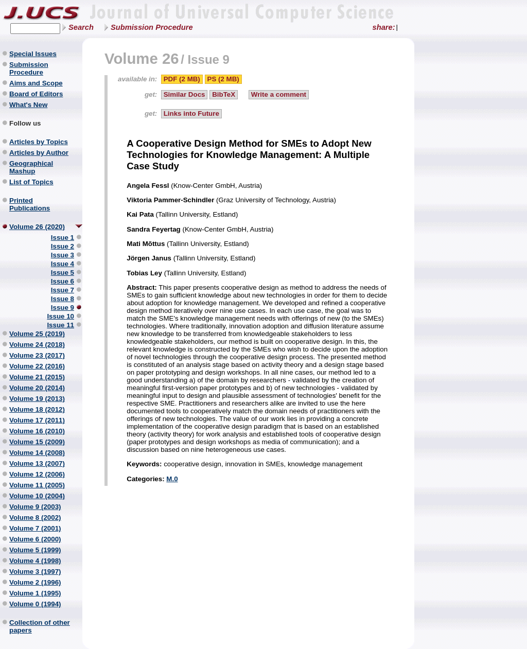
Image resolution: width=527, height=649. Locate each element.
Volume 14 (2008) (37, 453)
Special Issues (33, 54)
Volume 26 (141, 58)
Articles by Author (38, 152)
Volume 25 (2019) (37, 334)
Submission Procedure (152, 27)
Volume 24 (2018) (37, 344)
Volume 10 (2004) (37, 496)
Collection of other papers (39, 626)
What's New (28, 105)
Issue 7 (62, 290)
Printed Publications (29, 204)
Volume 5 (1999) (35, 550)
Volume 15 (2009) (37, 442)
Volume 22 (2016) (37, 366)
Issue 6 (62, 281)
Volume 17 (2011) (37, 420)
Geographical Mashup (31, 167)
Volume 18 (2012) (37, 409)
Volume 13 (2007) (37, 463)
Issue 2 (62, 246)
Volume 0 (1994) (35, 604)
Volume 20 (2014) (37, 388)
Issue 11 (60, 325)
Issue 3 (62, 255)
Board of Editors (36, 94)
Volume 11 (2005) (37, 485)
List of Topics (31, 182)
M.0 (172, 479)
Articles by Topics (38, 142)
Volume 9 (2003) (35, 507)
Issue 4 (62, 264)
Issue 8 (62, 299)
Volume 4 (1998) (35, 561)
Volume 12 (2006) (37, 474)
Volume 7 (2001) (35, 528)
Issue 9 (62, 307)
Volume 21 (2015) (37, 377)
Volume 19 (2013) (37, 398)
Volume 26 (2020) (37, 227)
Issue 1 (62, 237)
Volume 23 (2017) (37, 355)
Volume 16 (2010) (37, 431)
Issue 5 (62, 272)
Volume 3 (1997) (35, 571)
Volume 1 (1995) (35, 593)
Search (81, 27)
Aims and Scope (36, 83)
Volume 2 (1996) (35, 582)
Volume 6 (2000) (35, 539)
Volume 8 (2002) (35, 517)
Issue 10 (60, 316)
